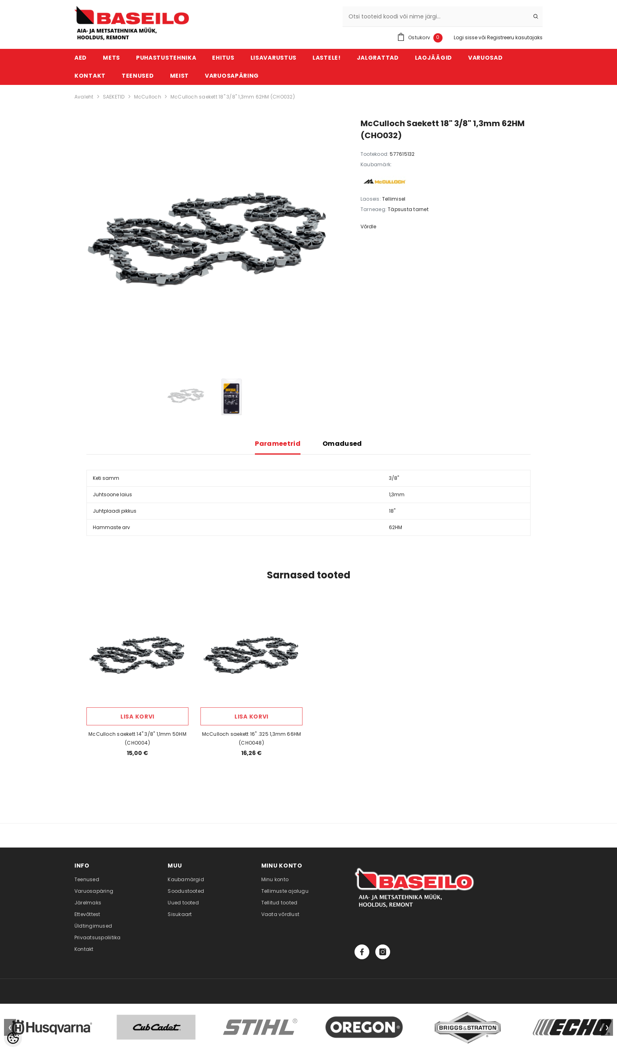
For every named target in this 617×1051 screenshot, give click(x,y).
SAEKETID (114, 96)
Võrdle (368, 226)
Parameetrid (277, 443)
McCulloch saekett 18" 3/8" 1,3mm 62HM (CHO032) (232, 96)
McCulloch (147, 96)
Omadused (342, 443)
